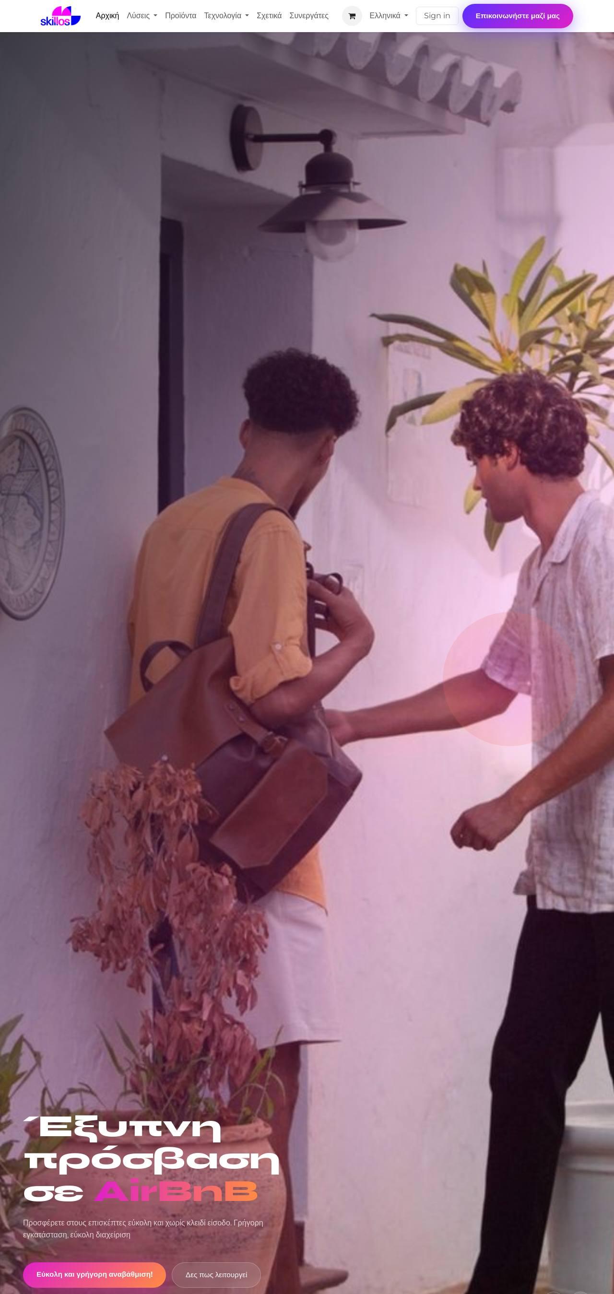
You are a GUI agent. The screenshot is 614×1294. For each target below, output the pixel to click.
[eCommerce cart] (352, 16)
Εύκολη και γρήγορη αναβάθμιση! (94, 1274)
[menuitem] (107, 15)
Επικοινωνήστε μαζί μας (518, 15)
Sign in (437, 15)
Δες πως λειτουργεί (216, 1274)
